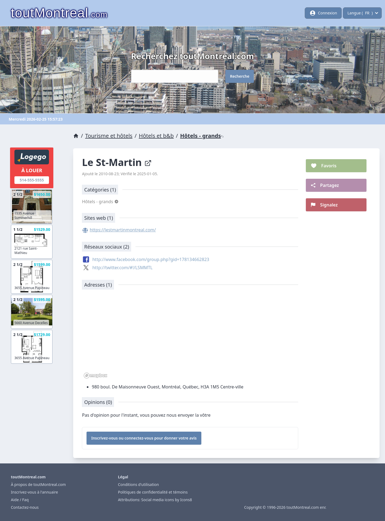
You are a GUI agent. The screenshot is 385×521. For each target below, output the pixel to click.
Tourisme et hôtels (109, 135)
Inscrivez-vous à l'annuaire (34, 492)
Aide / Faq (20, 499)
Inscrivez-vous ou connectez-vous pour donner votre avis (143, 438)
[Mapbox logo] (95, 375)
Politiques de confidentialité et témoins (152, 492)
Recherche (239, 76)
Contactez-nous (25, 507)
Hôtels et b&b (156, 135)
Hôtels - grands (202, 135)
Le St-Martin (117, 162)
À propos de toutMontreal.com (38, 484)
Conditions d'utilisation (138, 484)
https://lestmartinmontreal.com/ (123, 230)
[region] (190, 336)
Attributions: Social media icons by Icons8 (155, 499)
